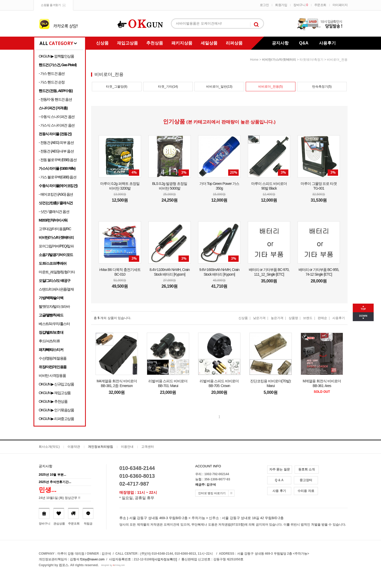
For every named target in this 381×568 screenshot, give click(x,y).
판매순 (322, 318)
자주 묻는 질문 (279, 469)
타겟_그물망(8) (116, 86)
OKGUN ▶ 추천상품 (53, 401)
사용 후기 (279, 491)
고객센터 (147, 446)
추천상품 (154, 43)
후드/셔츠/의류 (49, 341)
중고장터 (306, 480)
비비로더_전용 (337, 59)
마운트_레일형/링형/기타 (57, 272)
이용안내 (127, 446)
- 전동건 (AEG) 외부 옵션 (56, 142)
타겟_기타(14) (168, 86)
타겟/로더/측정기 (311, 59)
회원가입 (281, 5)
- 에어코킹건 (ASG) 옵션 (56, 194)
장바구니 (300, 5)
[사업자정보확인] (165, 559)
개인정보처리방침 (100, 446)
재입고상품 (127, 43)
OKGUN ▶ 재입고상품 (55, 393)
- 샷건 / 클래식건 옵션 (54, 211)
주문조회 (320, 5)
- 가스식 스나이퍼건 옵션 (57, 125)
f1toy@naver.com (92, 559)
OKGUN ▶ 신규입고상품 (56, 384)
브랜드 (307, 318)
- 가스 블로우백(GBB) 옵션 (57, 177)
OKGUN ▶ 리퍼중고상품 (56, 419)
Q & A (279, 480)
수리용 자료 (306, 491)
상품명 (293, 318)
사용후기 (327, 43)
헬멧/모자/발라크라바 (54, 306)
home (254, 59)
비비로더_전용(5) (270, 86)
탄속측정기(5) (322, 86)
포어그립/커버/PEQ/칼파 (56, 246)
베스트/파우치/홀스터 (54, 324)
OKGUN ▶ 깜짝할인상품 (56, 56)
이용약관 (74, 446)
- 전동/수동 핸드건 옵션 (55, 99)
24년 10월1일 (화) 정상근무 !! (59, 498)
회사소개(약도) (49, 446)
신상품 (102, 43)
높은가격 (277, 318)
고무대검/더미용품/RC (55, 229)
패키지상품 (181, 43)
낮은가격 (259, 318)
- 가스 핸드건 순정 (52, 82)
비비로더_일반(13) (219, 86)
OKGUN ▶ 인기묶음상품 (56, 410)
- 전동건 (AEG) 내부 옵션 (56, 151)
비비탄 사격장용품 (52, 375)
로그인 (264, 5)
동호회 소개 (306, 469)
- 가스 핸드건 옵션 (52, 73)
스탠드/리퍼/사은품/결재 (56, 289)
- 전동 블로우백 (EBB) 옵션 (57, 160)
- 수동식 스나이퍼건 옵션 (57, 117)
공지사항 (280, 43)
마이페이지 (340, 5)
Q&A (304, 43)
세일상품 (209, 43)
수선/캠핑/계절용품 (52, 358)
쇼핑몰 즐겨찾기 (51, 5)
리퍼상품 (234, 43)
